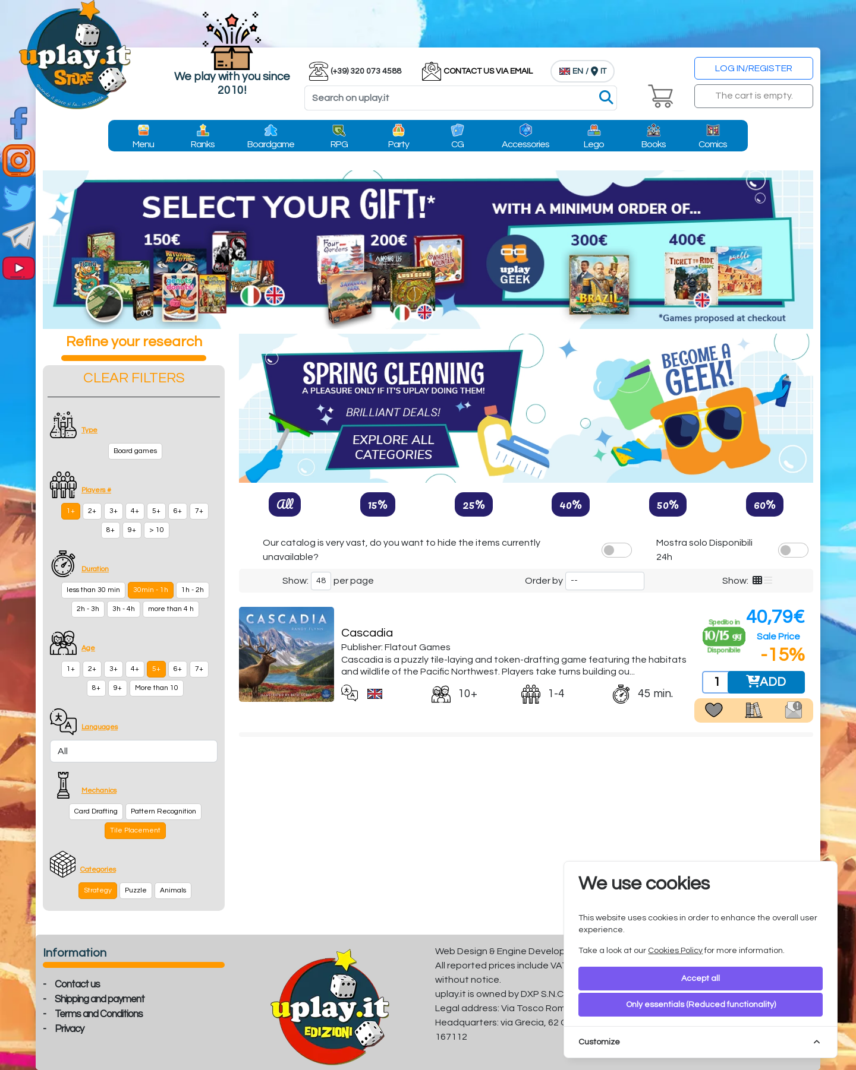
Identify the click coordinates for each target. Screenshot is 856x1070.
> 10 (156, 530)
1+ (71, 511)
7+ (199, 511)
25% (473, 504)
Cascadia (367, 633)
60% (765, 504)
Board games (135, 451)
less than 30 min (93, 590)
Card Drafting (96, 811)
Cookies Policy (675, 950)
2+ (92, 511)
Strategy (98, 890)
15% (378, 504)
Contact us (77, 984)
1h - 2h (192, 590)
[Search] (460, 98)
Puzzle (136, 890)
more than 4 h (171, 609)
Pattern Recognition (163, 811)
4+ (135, 511)
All (284, 504)
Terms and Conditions (99, 1014)
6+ (178, 511)
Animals (173, 890)
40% (570, 504)
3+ (113, 511)
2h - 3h (88, 609)
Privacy (69, 1029)
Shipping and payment (99, 999)
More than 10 (156, 688)
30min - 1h (150, 590)
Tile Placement (135, 830)
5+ (156, 511)
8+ (110, 530)
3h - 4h (123, 609)
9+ (132, 530)
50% (668, 504)
